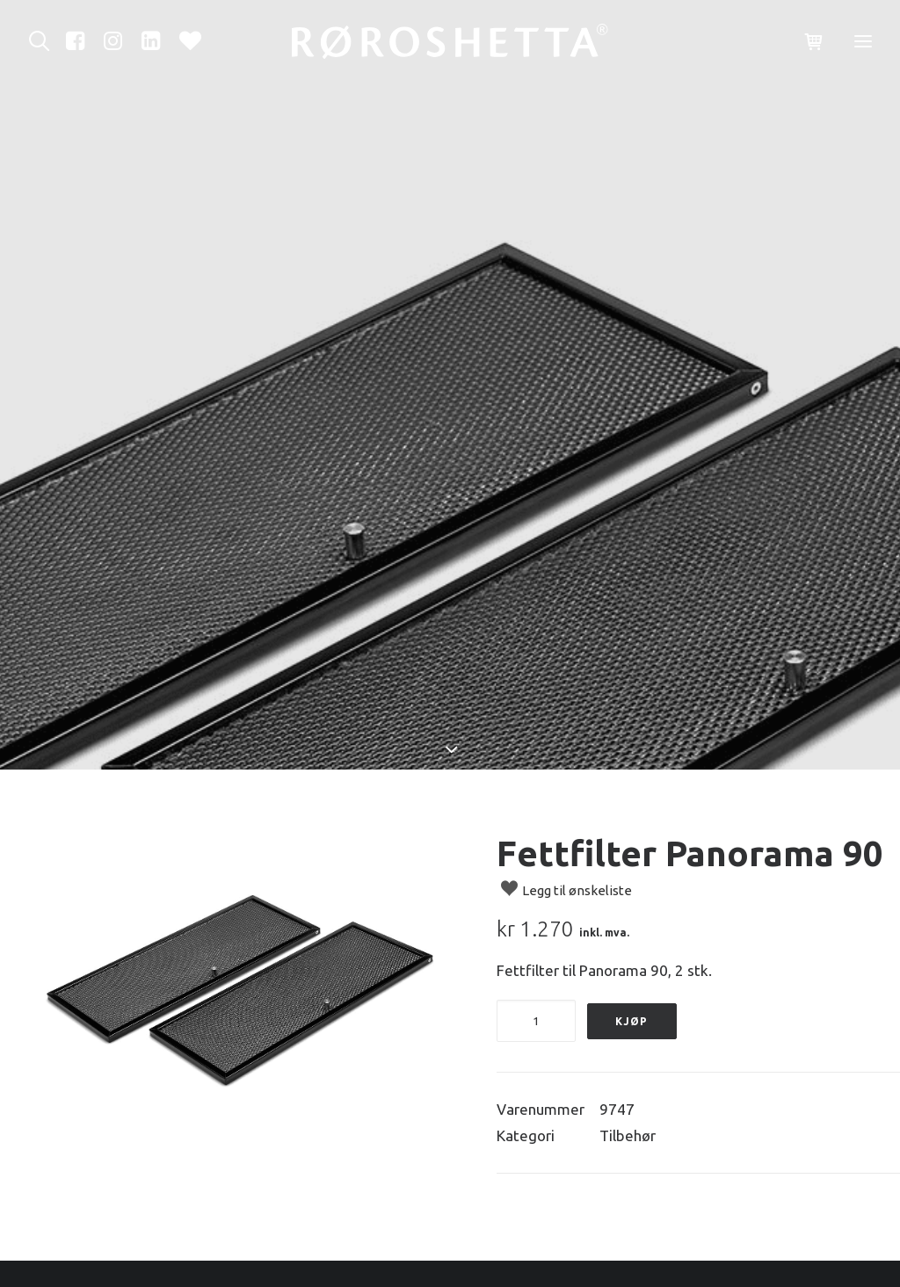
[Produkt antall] (536, 913)
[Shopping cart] (806, 42)
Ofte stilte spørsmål (540, 1231)
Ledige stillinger (526, 1256)
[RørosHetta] (450, 41)
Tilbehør (627, 1027)
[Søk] (43, 41)
